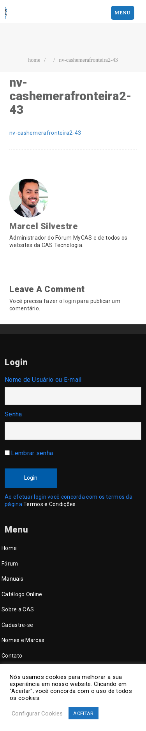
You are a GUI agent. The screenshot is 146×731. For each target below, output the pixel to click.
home (34, 60)
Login (30, 478)
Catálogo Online (22, 594)
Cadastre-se (17, 625)
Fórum (10, 563)
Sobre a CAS (18, 609)
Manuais (12, 579)
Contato (12, 656)
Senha (13, 414)
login (69, 301)
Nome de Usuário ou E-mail (43, 379)
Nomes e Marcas (23, 640)
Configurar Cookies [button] (37, 713)
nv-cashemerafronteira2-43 (88, 60)
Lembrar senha (32, 453)
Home (9, 548)
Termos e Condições (49, 504)
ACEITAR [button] (83, 713)
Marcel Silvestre (43, 226)
